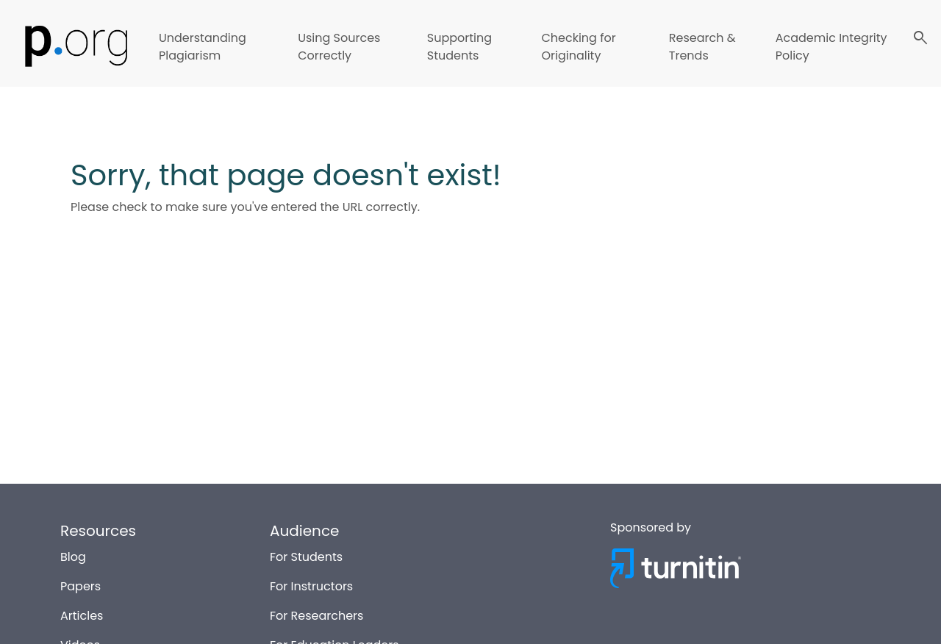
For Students (306, 555)
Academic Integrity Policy (831, 46)
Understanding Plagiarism (202, 46)
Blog (73, 555)
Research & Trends (702, 46)
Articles (81, 614)
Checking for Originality (578, 46)
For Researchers (316, 614)
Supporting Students (459, 46)
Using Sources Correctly (339, 46)
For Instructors (311, 584)
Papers (80, 584)
